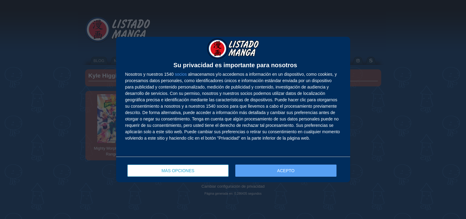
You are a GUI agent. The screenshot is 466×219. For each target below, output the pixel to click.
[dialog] (233, 109)
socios (181, 74)
